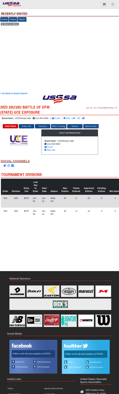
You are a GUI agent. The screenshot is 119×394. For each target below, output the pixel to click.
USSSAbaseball (21, 367)
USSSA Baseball (74, 367)
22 (76, 198)
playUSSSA (20, 362)
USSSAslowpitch (43, 362)
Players (22, 19)
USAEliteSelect (95, 362)
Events (4, 19)
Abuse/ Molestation (53, 388)
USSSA (70, 362)
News (10, 388)
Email (56, 118)
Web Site (50, 150)
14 (76, 211)
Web (67, 118)
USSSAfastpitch (43, 367)
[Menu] (113, 4)
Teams (13, 19)
